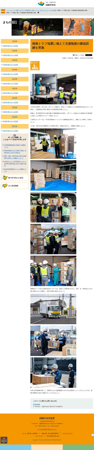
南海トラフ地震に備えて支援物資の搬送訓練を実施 (21, 12)
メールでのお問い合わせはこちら (47, 429)
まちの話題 (53, 10)
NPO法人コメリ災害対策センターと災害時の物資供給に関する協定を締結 (15, 163)
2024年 (14, 60)
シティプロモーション (41, 10)
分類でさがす (19, 10)
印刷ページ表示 (79, 55)
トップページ (10, 10)
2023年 (14, 70)
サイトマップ (39, 436)
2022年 (14, 79)
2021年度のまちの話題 (10, 93)
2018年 (14, 117)
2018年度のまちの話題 (10, 121)
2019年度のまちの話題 (10, 112)
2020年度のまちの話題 (10, 102)
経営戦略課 (36, 404)
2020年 (14, 98)
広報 (32, 10)
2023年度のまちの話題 (10, 74)
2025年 (14, 51)
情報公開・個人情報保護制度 (50, 433)
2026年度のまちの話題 (10, 46)
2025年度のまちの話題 (10, 55)
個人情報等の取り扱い (53, 436)
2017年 (14, 126)
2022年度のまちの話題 (10, 83)
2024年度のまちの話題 (10, 65)
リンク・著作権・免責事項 (30, 433)
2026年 (14, 41)
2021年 (14, 88)
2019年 (14, 107)
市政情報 (27, 10)
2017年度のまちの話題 (10, 131)
